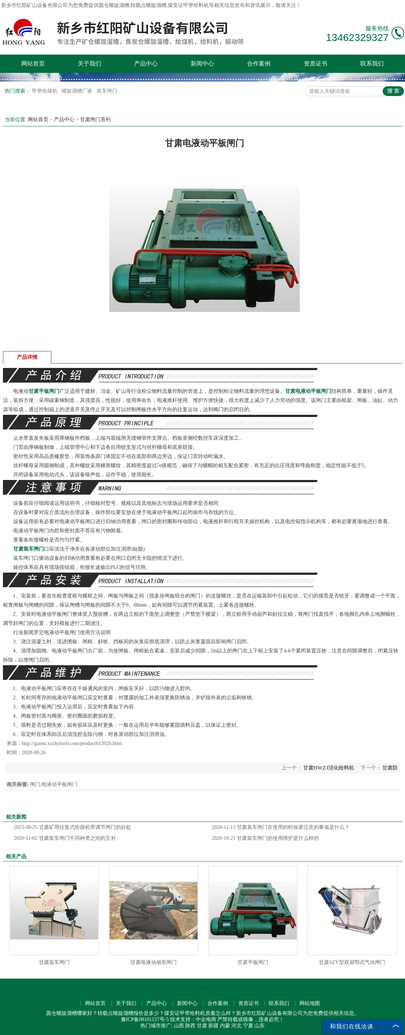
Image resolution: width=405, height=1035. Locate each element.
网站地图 (309, 1003)
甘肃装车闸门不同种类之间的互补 (65, 838)
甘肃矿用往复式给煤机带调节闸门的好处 (73, 827)
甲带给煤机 (45, 91)
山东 (259, 1025)
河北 (236, 1025)
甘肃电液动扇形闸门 (153, 962)
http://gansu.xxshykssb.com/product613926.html (72, 743)
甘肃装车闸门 (54, 962)
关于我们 (89, 63)
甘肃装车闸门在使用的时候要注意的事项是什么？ (281, 827)
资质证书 (315, 63)
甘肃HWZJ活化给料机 (329, 768)
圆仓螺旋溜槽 (114, 5)
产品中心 (146, 63)
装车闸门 (107, 91)
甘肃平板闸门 (253, 962)
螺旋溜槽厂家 (78, 91)
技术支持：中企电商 (193, 1019)
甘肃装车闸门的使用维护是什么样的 (265, 838)
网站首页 (33, 63)
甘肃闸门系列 (95, 119)
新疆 (213, 1025)
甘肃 (202, 1025)
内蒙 (225, 1025)
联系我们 (372, 63)
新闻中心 (202, 63)
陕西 (190, 1025)
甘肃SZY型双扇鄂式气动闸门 (352, 962)
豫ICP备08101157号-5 (145, 1019)
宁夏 (248, 1025)
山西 (179, 1025)
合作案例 (258, 63)
